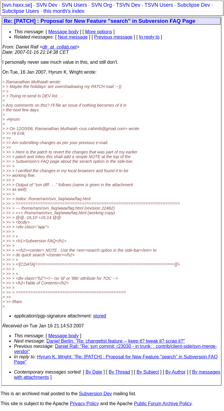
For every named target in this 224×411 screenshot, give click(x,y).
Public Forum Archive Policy (162, 403)
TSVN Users (158, 5)
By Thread (119, 371)
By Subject (147, 371)
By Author (175, 371)
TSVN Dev (128, 5)
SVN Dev (46, 5)
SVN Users (74, 5)
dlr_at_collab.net (59, 46)
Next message (73, 36)
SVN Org (101, 5)
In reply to (149, 36)
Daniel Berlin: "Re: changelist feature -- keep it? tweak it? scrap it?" (115, 341)
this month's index (63, 11)
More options (98, 31)
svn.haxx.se (17, 5)
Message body (63, 31)
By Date (93, 371)
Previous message (113, 36)
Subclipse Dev (193, 5)
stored (99, 315)
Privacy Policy (84, 403)
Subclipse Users (20, 11)
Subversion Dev (95, 393)
